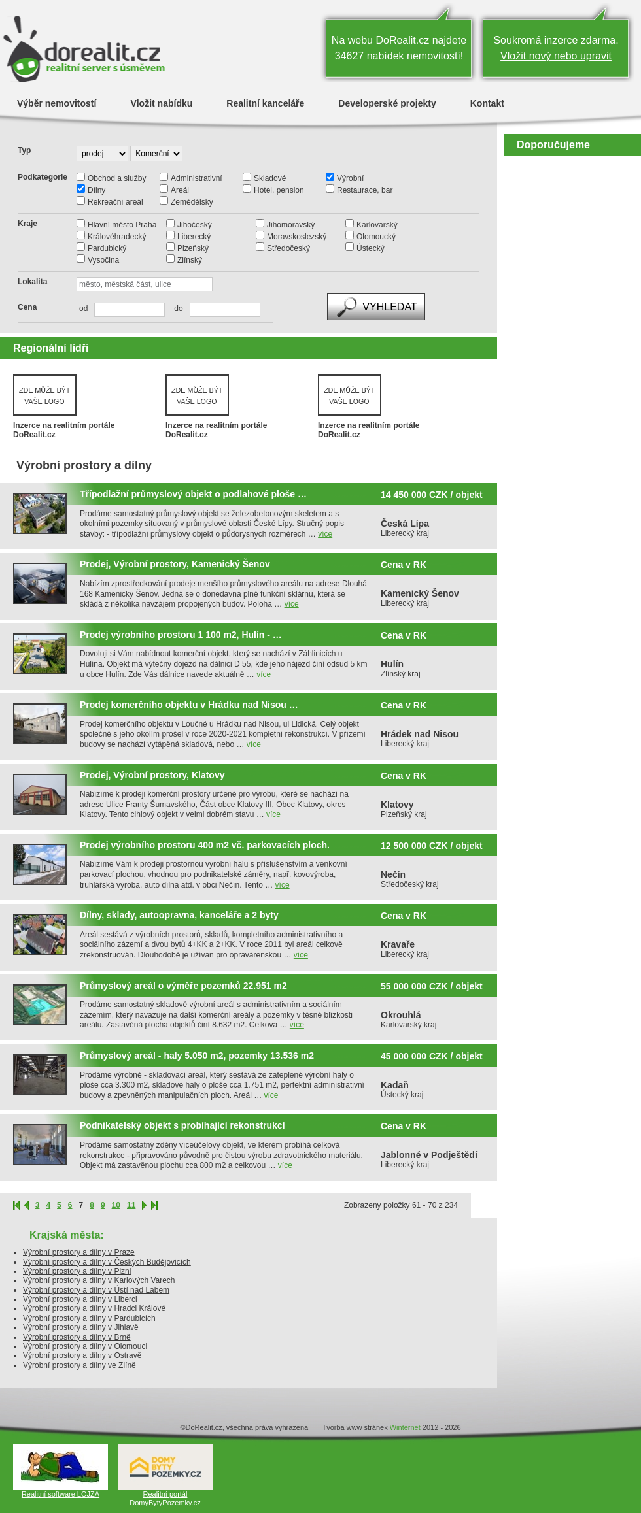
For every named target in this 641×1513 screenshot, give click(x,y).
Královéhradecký (117, 236)
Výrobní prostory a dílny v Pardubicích (89, 1318)
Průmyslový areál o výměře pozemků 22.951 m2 (183, 986)
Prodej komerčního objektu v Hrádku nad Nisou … (189, 705)
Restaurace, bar (364, 190)
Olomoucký (376, 236)
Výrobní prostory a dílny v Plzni (77, 1271)
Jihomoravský (291, 224)
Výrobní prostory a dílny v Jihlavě (81, 1327)
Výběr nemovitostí (56, 103)
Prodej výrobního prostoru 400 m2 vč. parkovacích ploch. (205, 845)
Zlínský (189, 260)
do (174, 308)
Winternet (405, 1427)
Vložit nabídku (161, 103)
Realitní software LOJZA (60, 1494)
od (83, 308)
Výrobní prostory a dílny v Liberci (80, 1299)
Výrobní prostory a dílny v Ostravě (82, 1355)
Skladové (270, 178)
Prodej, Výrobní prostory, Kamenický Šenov (175, 564)
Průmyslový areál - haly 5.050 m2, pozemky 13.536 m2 (197, 1056)
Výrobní (350, 178)
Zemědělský (192, 202)
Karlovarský (377, 224)
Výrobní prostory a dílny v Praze (79, 1252)
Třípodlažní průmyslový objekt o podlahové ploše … (193, 494)
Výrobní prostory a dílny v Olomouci (85, 1346)
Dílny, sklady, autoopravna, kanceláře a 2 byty (179, 915)
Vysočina (103, 260)
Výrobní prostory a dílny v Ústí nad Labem (96, 1290)
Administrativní (196, 178)
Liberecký (194, 236)
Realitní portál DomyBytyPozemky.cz (165, 1498)
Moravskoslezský (296, 236)
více (325, 534)
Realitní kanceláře (265, 103)
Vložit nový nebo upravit (556, 55)
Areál (180, 190)
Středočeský (288, 248)
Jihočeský (194, 224)
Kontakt (487, 103)
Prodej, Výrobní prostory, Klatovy (152, 775)
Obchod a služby (117, 178)
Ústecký (370, 248)
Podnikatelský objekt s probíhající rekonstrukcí (182, 1126)
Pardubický (107, 248)
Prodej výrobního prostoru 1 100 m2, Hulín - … (181, 635)
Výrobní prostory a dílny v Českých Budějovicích (107, 1262)
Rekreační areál (115, 202)
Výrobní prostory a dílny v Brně (77, 1337)
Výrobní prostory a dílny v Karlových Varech (99, 1280)
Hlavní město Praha (122, 224)
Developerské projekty (387, 103)
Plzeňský (193, 248)
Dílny (96, 190)
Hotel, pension (279, 190)
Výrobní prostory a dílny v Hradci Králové (94, 1308)
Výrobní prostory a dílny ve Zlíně (79, 1365)
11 (131, 1205)
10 (116, 1205)
